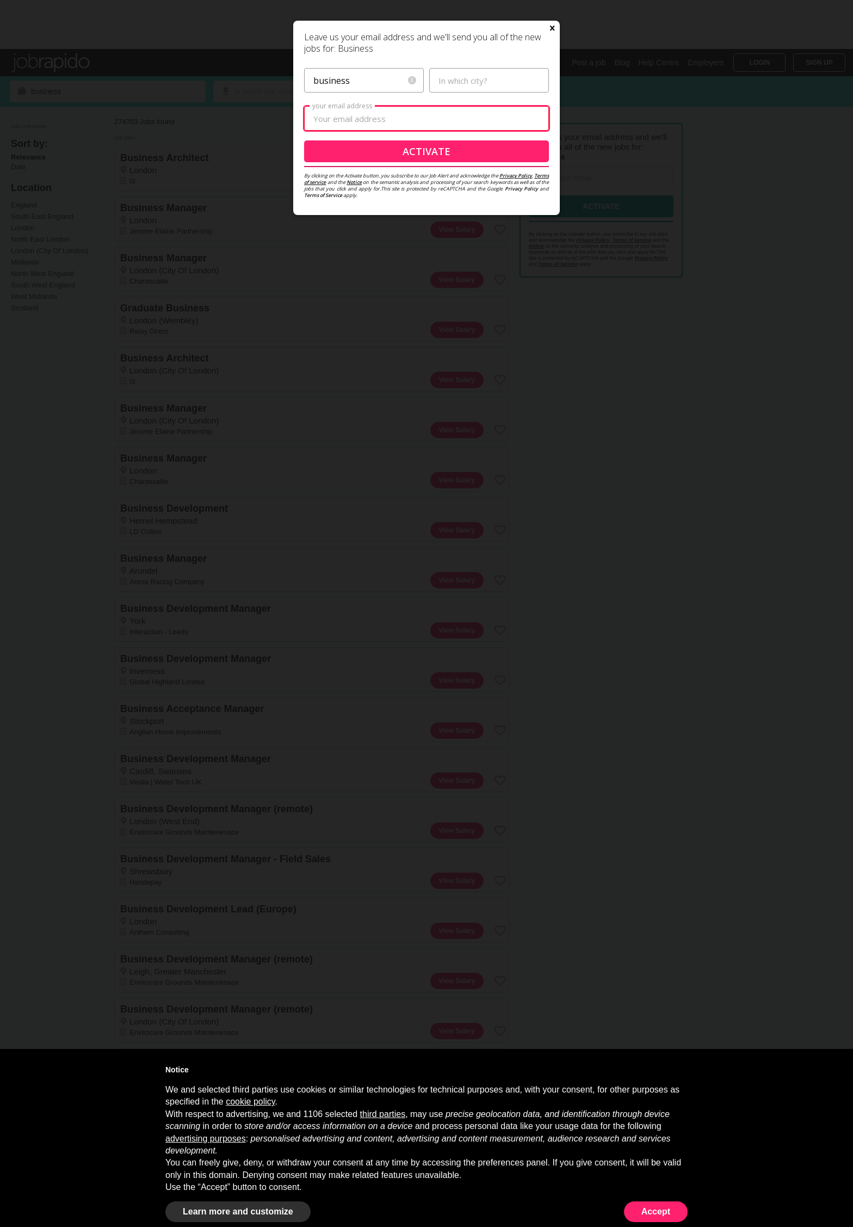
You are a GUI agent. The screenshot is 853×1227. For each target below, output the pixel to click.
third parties (383, 1114)
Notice (354, 286)
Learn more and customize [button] (238, 1211)
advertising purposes (205, 1138)
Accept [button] (655, 1211)
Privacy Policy (515, 280)
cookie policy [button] (250, 1101)
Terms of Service (323, 299)
